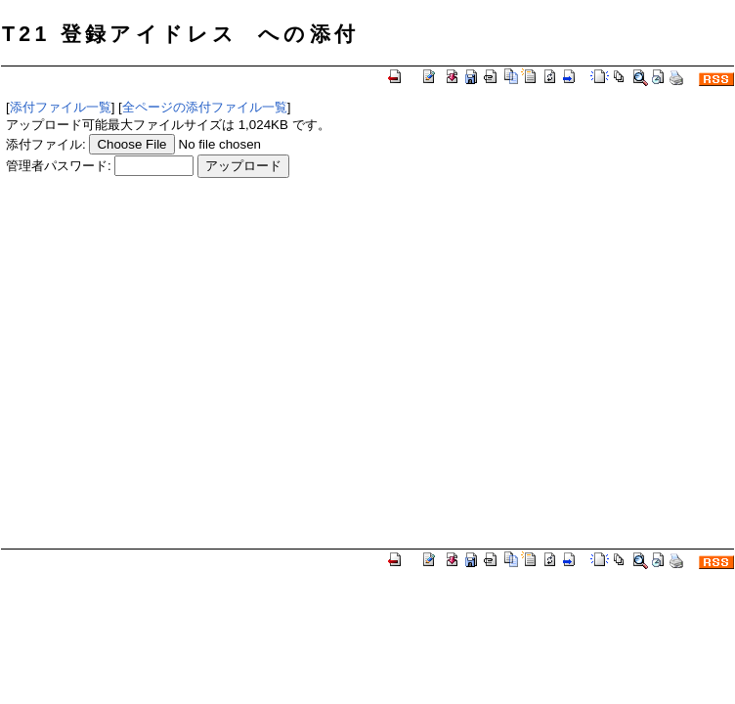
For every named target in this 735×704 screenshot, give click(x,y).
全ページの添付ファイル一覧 (204, 107)
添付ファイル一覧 (60, 107)
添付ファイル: (46, 144)
